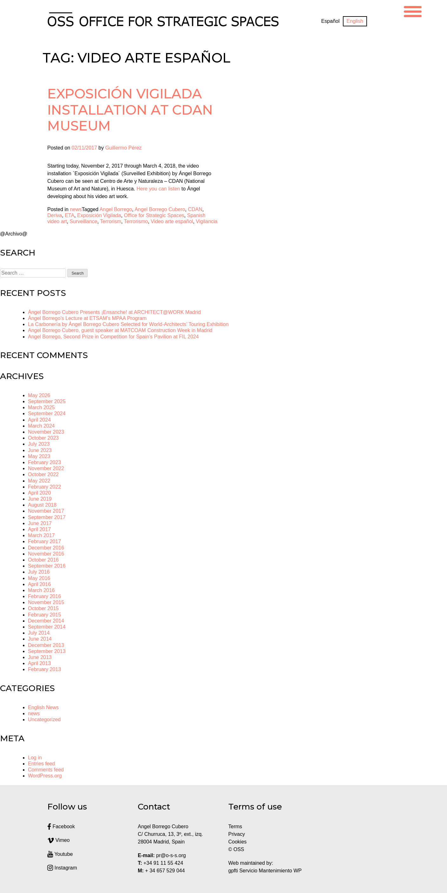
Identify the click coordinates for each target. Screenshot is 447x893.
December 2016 (46, 547)
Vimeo (58, 840)
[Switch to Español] (330, 21)
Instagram (62, 867)
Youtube (60, 854)
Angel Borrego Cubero (160, 209)
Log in (35, 757)
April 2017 (39, 529)
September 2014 (46, 627)
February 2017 (44, 541)
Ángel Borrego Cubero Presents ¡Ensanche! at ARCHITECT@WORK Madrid (114, 312)
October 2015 (43, 608)
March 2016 (41, 590)
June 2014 (40, 639)
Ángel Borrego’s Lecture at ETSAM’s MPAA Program (87, 318)
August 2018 (42, 505)
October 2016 (43, 560)
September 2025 (46, 401)
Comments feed (46, 769)
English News (43, 707)
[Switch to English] (355, 21)
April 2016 (39, 584)
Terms (235, 826)
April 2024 (39, 420)
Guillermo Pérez (123, 147)
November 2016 (46, 553)
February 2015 (44, 614)
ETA (69, 215)
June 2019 (40, 499)
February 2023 (44, 462)
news (76, 209)
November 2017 (46, 511)
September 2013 (46, 651)
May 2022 (39, 480)
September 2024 (46, 413)
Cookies (237, 841)
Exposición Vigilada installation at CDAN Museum (130, 109)
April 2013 (39, 663)
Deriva (54, 215)
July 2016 (39, 572)
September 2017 (46, 517)
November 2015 (46, 602)
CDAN (195, 209)
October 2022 (43, 474)
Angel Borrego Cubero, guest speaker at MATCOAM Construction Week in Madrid (120, 330)
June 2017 (40, 523)
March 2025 (41, 407)
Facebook (61, 826)
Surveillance (83, 221)
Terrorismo (136, 221)
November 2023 (46, 432)
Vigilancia (206, 221)
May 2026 (39, 395)
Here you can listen (158, 188)
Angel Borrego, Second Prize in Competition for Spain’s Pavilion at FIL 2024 (113, 336)
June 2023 (40, 450)
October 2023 (43, 438)
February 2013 (44, 669)
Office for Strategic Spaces (154, 215)
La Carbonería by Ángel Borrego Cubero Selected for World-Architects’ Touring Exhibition (128, 324)
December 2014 (46, 620)
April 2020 (39, 493)
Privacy (236, 834)
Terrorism (110, 221)
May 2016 (39, 578)
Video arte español (172, 221)
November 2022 (46, 468)
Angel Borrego (116, 209)
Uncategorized (44, 719)
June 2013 (40, 657)
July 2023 (39, 444)
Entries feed (41, 763)
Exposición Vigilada (99, 215)
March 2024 (41, 426)
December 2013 (46, 645)
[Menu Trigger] (413, 10)
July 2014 (39, 633)
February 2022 (44, 487)
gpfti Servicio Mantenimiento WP (265, 870)
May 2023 (39, 456)
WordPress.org (45, 775)
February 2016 (44, 596)
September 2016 (46, 566)
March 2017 (41, 535)
